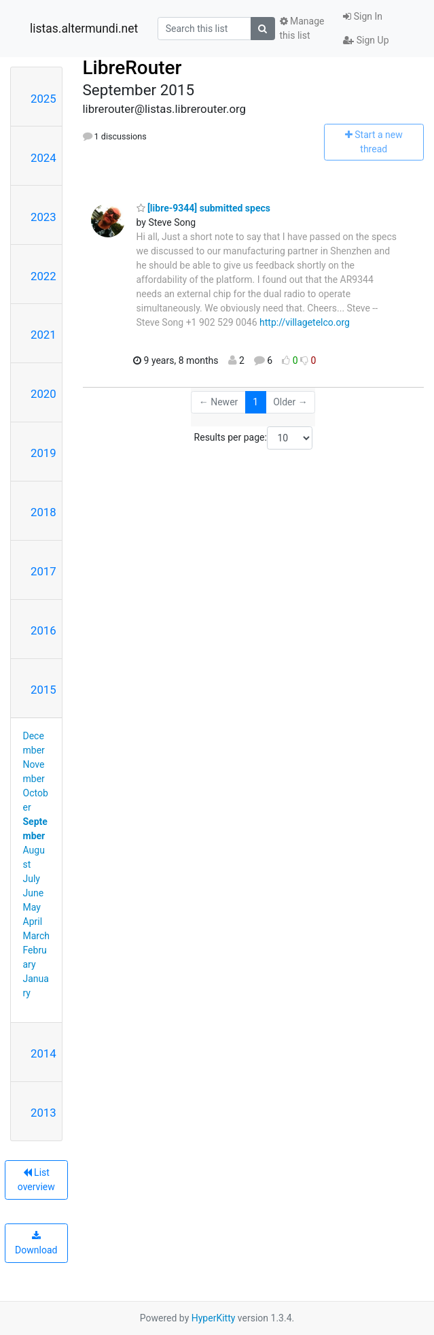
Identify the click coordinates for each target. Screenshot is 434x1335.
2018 (43, 512)
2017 (43, 571)
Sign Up (365, 40)
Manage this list (302, 28)
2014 (43, 1053)
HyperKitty (214, 1318)
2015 (43, 689)
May (32, 907)
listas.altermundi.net (84, 28)
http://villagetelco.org (304, 322)
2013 (43, 1112)
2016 (43, 630)
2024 (43, 158)
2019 (43, 453)
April (33, 921)
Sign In (362, 16)
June (33, 893)
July (31, 878)
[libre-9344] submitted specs (203, 208)
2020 (43, 394)
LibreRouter (132, 67)
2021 (43, 334)
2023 (43, 217)
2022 (43, 276)
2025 (43, 98)
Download (36, 1243)
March (36, 935)
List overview (36, 1179)
